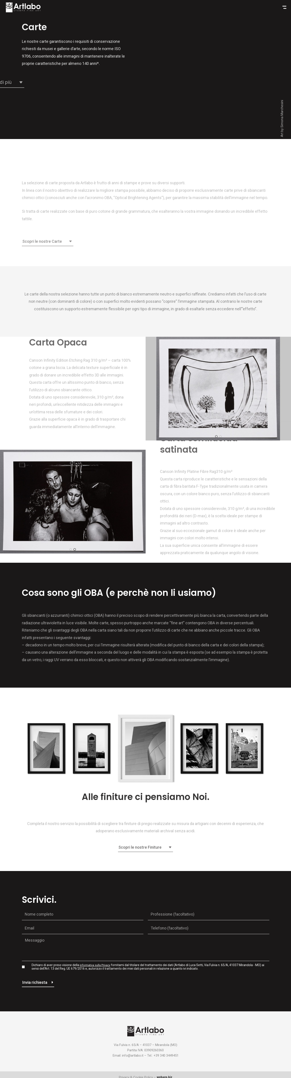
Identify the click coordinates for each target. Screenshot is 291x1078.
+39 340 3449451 (166, 1055)
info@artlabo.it (132, 1055)
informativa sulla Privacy (97, 965)
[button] (216, 436)
